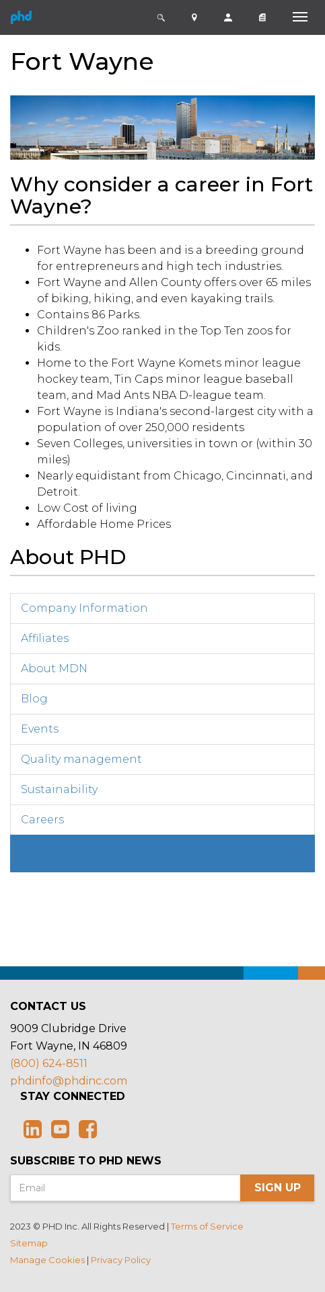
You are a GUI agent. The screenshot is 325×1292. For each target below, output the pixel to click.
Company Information (84, 608)
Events (40, 729)
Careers (42, 819)
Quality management (81, 759)
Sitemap (29, 1243)
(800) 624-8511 (48, 1063)
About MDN (54, 668)
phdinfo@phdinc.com (68, 1080)
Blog (34, 698)
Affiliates (45, 638)
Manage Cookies (47, 1259)
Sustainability (59, 789)
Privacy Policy (121, 1259)
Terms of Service (207, 1226)
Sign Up (277, 1187)
